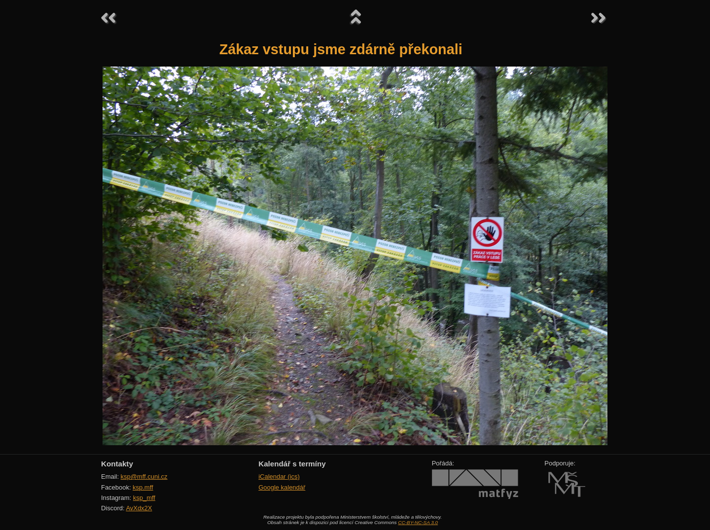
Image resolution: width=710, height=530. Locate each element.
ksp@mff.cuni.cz (144, 476)
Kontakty (117, 463)
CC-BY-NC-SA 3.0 (418, 522)
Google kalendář (281, 487)
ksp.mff (143, 487)
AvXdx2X (139, 508)
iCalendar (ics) (279, 476)
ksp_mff (144, 497)
